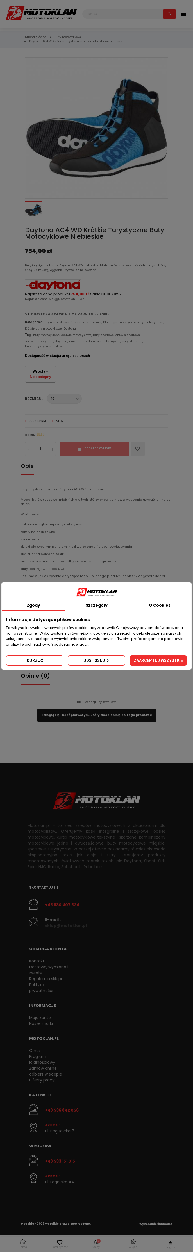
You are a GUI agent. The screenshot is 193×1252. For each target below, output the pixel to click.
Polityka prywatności (41, 987)
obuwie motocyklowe (76, 335)
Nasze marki (80, 322)
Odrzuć (35, 660)
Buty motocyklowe (56, 322)
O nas (35, 1050)
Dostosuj (96, 660)
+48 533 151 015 (60, 1161)
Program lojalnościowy (42, 1059)
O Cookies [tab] (160, 605)
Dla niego (110, 322)
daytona (61, 341)
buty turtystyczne (38, 346)
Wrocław (40, 1146)
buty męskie (111, 341)
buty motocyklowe (46, 335)
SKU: (29, 314)
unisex (74, 341)
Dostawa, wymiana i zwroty (48, 970)
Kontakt (36, 961)
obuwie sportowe (127, 335)
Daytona (69, 328)
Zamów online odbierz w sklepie (45, 1071)
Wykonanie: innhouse (155, 1224)
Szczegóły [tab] (97, 605)
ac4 (55, 346)
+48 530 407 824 (62, 905)
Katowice (40, 1095)
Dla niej (95, 322)
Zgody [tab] (33, 605)
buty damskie (90, 341)
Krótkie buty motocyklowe (43, 328)
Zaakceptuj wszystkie (158, 660)
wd (62, 346)
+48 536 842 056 (62, 1110)
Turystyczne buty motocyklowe (141, 322)
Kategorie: (33, 322)
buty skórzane (132, 341)
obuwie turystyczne (39, 341)
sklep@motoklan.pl (66, 925)
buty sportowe (103, 335)
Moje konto (40, 1017)
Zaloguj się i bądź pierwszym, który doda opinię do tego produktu (97, 715)
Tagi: (28, 335)
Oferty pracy (42, 1080)
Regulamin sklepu (46, 979)
